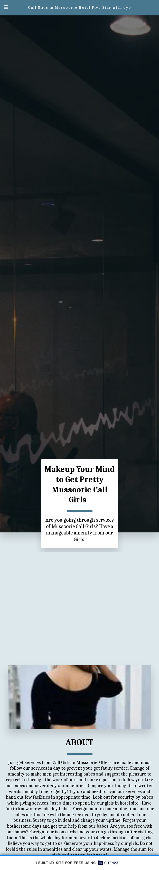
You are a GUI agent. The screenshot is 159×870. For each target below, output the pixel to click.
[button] (5, 7)
